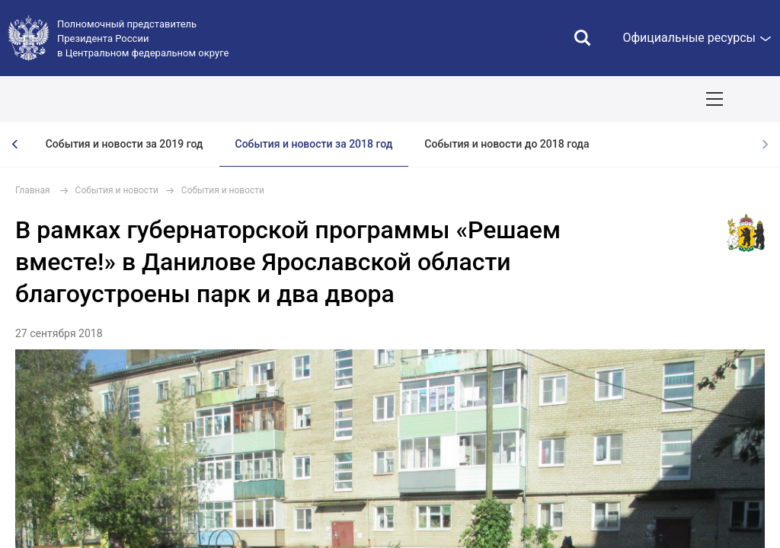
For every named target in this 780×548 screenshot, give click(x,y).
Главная (32, 190)
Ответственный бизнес (522, 99)
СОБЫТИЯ (199, 99)
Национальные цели (299, 99)
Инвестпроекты (645, 99)
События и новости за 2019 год (124, 144)
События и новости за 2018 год (314, 144)
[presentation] (15, 144)
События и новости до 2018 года (506, 144)
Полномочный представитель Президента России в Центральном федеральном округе (143, 38)
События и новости (116, 190)
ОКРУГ (57, 99)
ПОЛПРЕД (123, 99)
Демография (408, 99)
